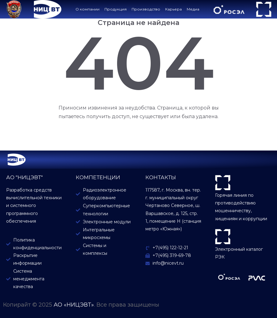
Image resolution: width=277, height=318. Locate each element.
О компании (87, 9)
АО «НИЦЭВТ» (74, 304)
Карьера (173, 9)
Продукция (115, 9)
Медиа (193, 9)
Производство (146, 9)
